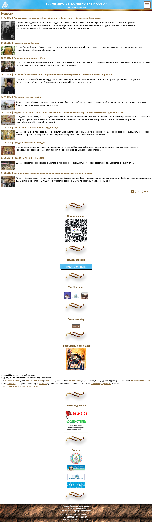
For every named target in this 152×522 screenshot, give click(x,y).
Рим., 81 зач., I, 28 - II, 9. (11, 386)
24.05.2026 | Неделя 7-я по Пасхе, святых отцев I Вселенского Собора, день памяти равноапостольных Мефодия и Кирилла (62, 112)
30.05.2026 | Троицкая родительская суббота (23, 58)
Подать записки (76, 266)
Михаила (43, 383)
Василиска (9, 380)
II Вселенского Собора (140, 380)
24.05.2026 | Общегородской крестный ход (22, 97)
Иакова (72, 380)
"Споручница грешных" (101, 383)
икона (17, 380)
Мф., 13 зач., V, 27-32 (31, 386)
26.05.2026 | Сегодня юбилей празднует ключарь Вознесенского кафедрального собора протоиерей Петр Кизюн (56, 74)
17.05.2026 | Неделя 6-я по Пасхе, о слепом (22, 157)
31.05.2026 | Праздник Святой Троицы (20, 43)
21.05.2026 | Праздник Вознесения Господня (23, 142)
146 (144, 191)
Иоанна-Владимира (34, 380)
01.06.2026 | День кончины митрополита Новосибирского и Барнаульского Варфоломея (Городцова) (51, 18)
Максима (11, 383)
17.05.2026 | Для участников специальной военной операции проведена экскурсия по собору (47, 173)
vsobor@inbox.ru (82, 519)
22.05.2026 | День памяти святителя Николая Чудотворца (29, 127)
